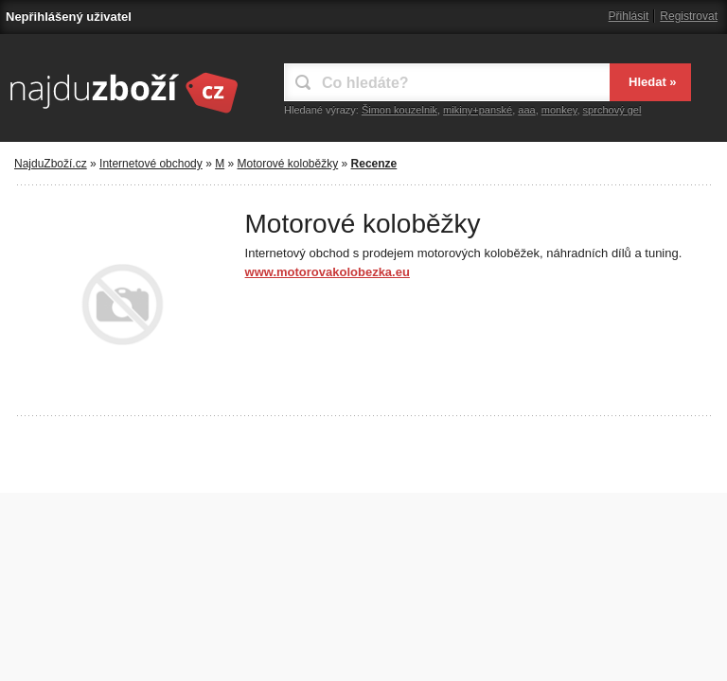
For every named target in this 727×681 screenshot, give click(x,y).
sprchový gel (612, 109)
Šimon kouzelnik (399, 109)
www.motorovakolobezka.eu (327, 272)
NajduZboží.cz (50, 163)
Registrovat (689, 16)
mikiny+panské (477, 109)
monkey (559, 109)
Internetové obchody (151, 163)
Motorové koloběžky (287, 163)
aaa (526, 109)
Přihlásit (629, 16)
